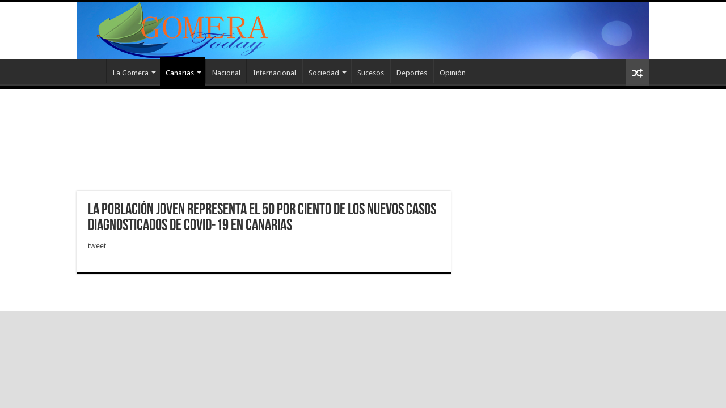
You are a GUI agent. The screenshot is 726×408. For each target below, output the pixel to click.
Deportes (411, 73)
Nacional (226, 73)
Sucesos (370, 73)
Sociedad (324, 73)
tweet (97, 245)
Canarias (180, 73)
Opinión (453, 73)
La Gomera (131, 73)
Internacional (274, 73)
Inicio (91, 71)
